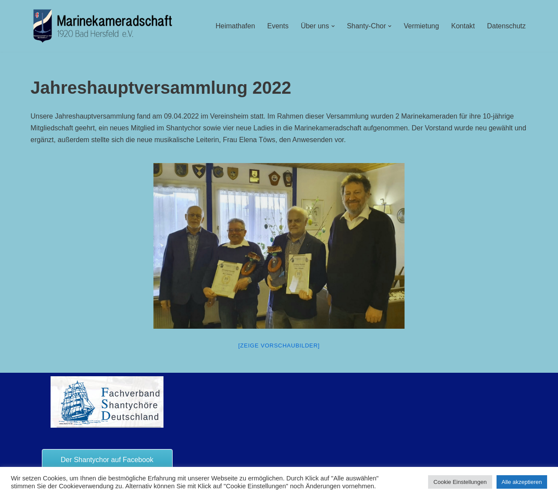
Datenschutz (506, 26)
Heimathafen (235, 26)
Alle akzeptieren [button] (522, 482)
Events (277, 26)
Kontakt (463, 26)
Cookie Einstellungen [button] (460, 482)
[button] (332, 26)
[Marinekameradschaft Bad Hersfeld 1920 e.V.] (103, 26)
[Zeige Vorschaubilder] (279, 346)
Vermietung (421, 26)
